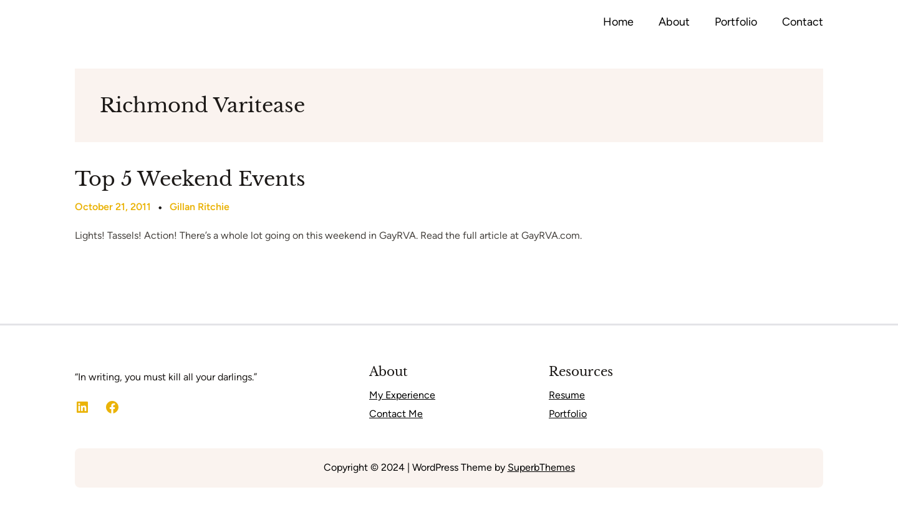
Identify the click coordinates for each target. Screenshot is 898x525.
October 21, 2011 (113, 207)
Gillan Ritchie (199, 207)
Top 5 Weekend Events (190, 179)
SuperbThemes (541, 467)
